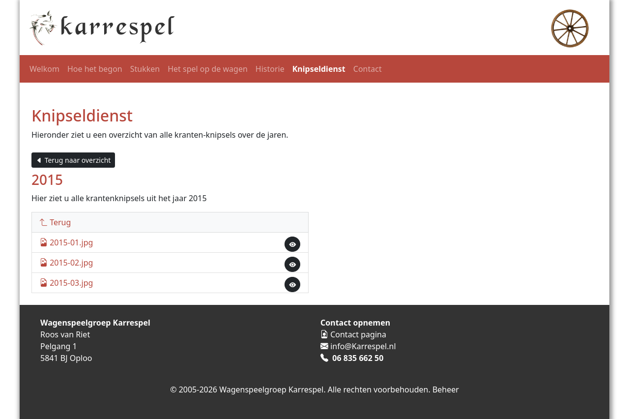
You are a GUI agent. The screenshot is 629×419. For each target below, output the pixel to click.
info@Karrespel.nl (363, 346)
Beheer (445, 389)
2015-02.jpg (66, 262)
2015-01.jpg (66, 242)
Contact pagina (358, 334)
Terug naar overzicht (73, 160)
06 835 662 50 (357, 358)
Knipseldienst (318, 68)
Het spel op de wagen (208, 68)
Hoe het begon (94, 68)
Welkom (44, 68)
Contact (367, 68)
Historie (270, 68)
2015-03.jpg (66, 282)
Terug (55, 222)
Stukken (145, 68)
